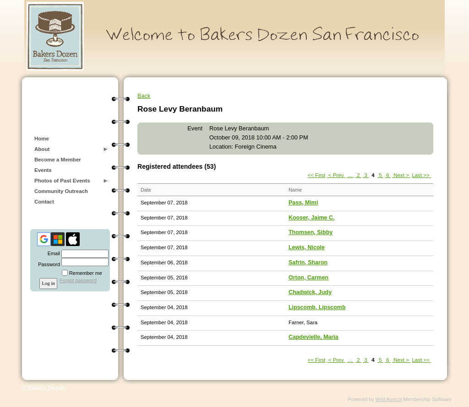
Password (47, 264)
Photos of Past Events (62, 180)
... (350, 175)
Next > (401, 175)
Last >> (421, 175)
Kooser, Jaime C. (311, 217)
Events (43, 170)
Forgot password (78, 280)
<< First (316, 175)
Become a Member (57, 159)
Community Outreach (61, 191)
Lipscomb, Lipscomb (317, 307)
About (41, 149)
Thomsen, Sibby (311, 232)
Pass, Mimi (303, 202)
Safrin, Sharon (308, 262)
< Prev (336, 175)
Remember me (85, 273)
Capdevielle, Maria (313, 337)
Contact (44, 201)
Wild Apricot (389, 399)
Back (143, 95)
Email (52, 253)
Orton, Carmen (308, 277)
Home (41, 138)
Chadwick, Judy (310, 292)
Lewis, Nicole (307, 247)
